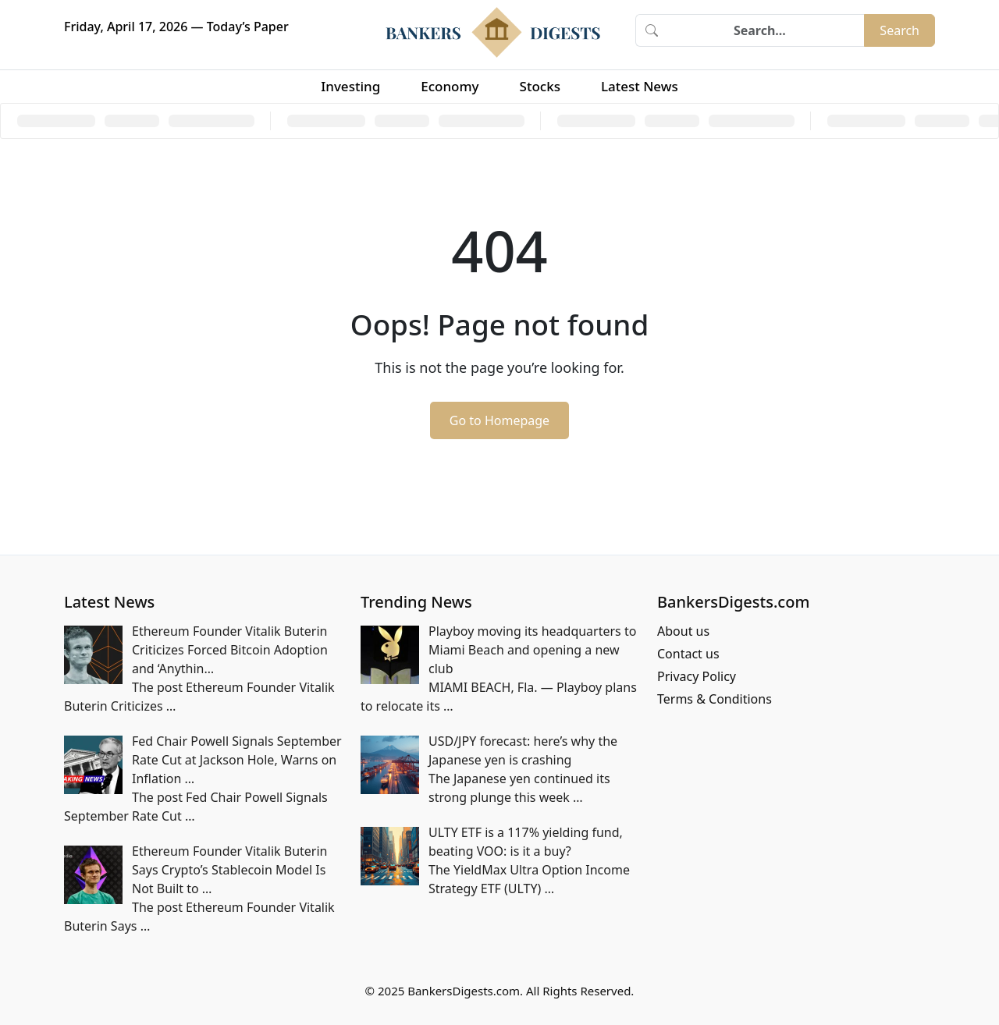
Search (899, 30)
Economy (449, 86)
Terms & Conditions (714, 699)
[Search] (766, 30)
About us (683, 631)
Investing (350, 86)
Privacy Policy (696, 676)
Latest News (639, 86)
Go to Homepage (499, 420)
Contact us (688, 653)
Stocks (540, 86)
